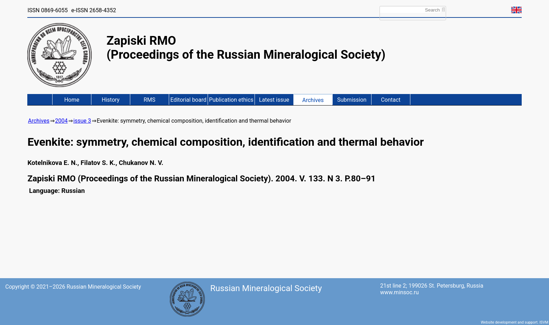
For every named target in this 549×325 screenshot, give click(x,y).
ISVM (544, 322)
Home (71, 99)
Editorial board (188, 99)
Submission (352, 99)
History (111, 99)
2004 (61, 120)
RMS (149, 99)
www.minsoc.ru (399, 292)
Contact (391, 99)
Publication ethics (231, 99)
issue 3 (82, 120)
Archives (313, 100)
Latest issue (274, 99)
